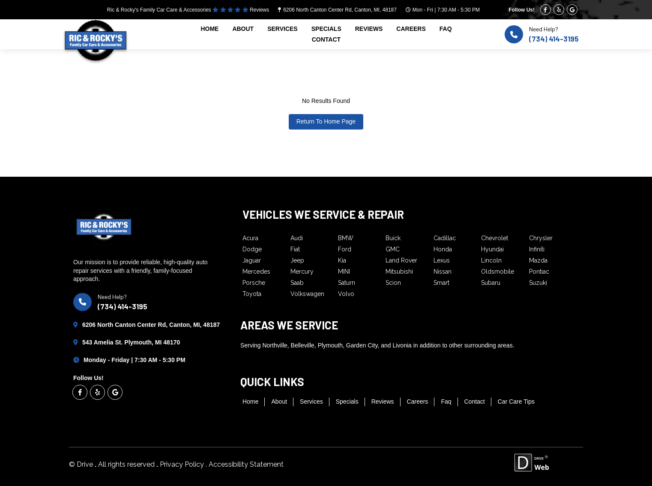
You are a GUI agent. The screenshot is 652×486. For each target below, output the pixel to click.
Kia (342, 260)
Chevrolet (494, 238)
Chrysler (541, 238)
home (209, 28)
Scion (393, 282)
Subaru (490, 282)
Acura (250, 238)
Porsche (253, 282)
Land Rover (401, 260)
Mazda (538, 260)
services (282, 28)
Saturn (346, 282)
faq (446, 28)
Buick (393, 238)
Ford (344, 249)
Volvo (346, 293)
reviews (369, 28)
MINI (344, 271)
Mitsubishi (399, 271)
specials (326, 28)
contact (326, 39)
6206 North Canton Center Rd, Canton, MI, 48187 (340, 10)
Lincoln (491, 260)
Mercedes (256, 271)
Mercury (302, 271)
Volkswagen (307, 293)
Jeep (297, 260)
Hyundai (492, 249)
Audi (296, 238)
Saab (297, 282)
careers (410, 28)
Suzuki (538, 282)
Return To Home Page (326, 121)
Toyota (251, 293)
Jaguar (251, 260)
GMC (393, 249)
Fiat (295, 249)
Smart (441, 282)
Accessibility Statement (246, 464)
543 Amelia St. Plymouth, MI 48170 (131, 342)
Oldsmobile (497, 271)
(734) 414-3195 (554, 38)
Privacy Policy (183, 464)
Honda (443, 249)
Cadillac (445, 238)
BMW (345, 238)
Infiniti (536, 249)
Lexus (442, 260)
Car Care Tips (516, 401)
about (243, 28)
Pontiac (539, 271)
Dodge (252, 249)
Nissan (443, 271)
